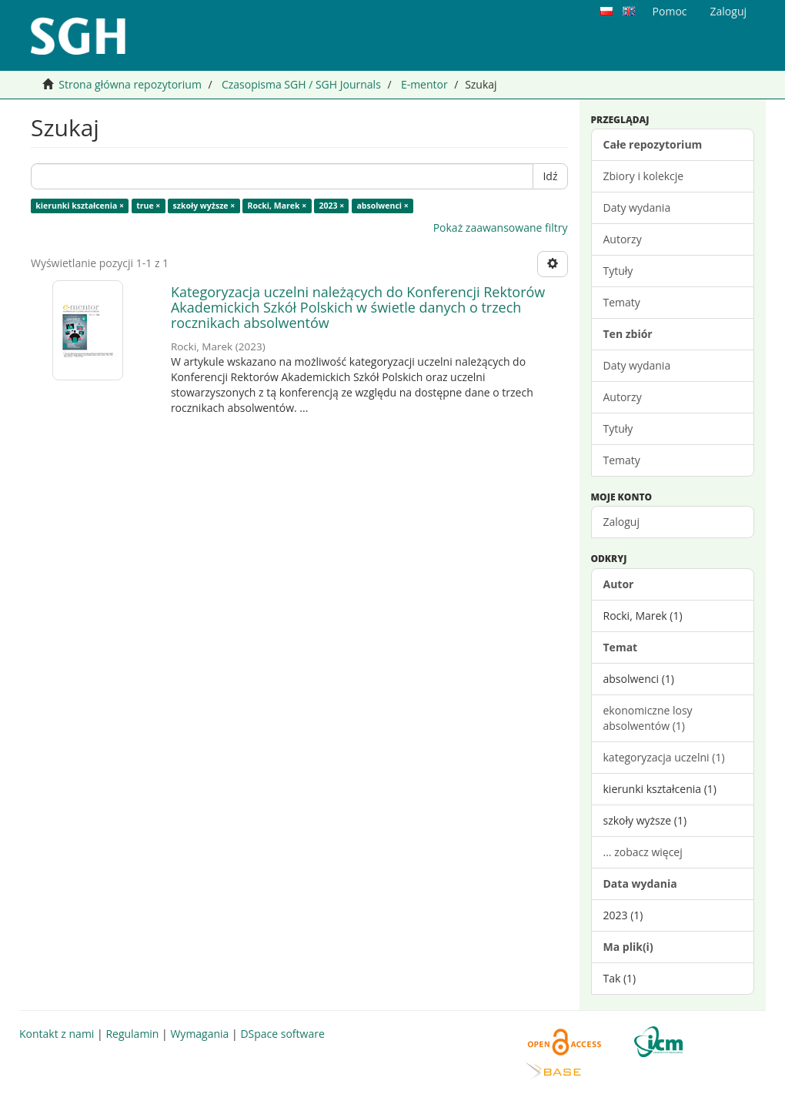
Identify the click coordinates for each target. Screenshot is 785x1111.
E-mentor (424, 84)
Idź (550, 176)
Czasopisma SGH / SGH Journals (301, 84)
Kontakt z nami (56, 1033)
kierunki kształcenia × (79, 205)
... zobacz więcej (643, 852)
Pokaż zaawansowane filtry (500, 227)
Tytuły (618, 270)
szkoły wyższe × (204, 205)
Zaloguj (621, 521)
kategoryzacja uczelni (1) (664, 757)
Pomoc (670, 11)
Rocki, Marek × (276, 205)
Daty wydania (637, 207)
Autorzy (622, 239)
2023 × (331, 205)
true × (148, 205)
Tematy (621, 302)
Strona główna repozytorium (130, 84)
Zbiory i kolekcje (643, 176)
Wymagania (199, 1033)
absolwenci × (382, 205)
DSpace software (282, 1033)
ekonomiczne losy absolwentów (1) (648, 718)
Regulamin (132, 1033)
